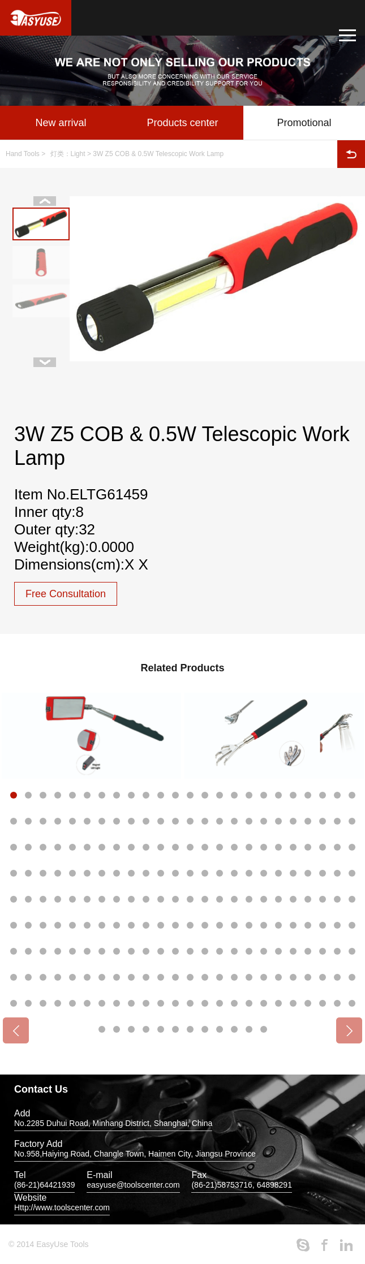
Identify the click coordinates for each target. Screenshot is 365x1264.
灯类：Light (67, 154)
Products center (182, 122)
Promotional (304, 122)
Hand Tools (23, 154)
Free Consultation (65, 593)
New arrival (60, 122)
